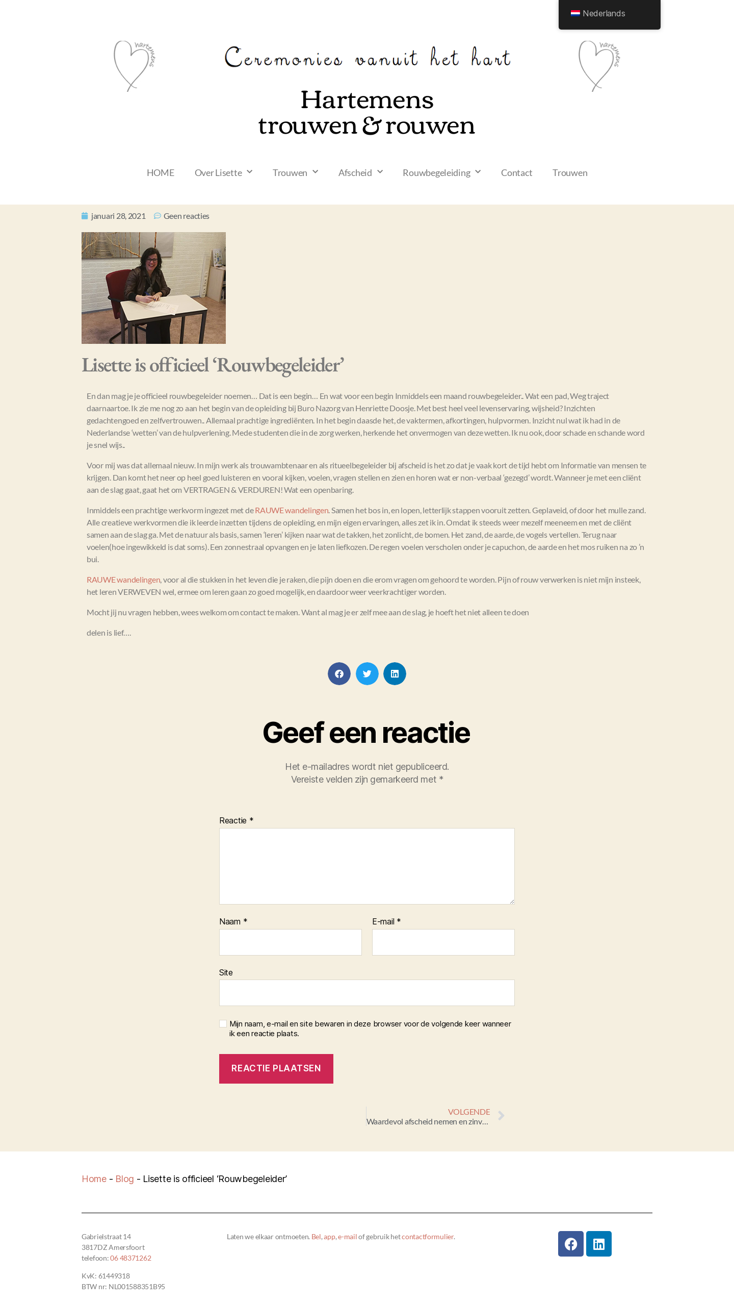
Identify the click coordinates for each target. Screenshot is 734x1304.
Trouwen (295, 172)
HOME (160, 172)
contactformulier (428, 1236)
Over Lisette (224, 172)
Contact (516, 172)
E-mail (386, 921)
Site (226, 972)
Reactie (236, 820)
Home (94, 1178)
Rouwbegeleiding (442, 172)
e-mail (347, 1236)
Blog (124, 1178)
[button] (339, 673)
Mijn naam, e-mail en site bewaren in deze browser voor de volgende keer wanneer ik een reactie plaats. (370, 1028)
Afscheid (360, 172)
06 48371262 (130, 1257)
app (329, 1236)
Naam (233, 921)
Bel (316, 1236)
